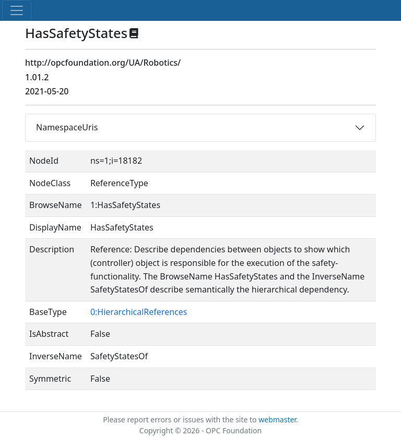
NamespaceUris (67, 127)
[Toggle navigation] (16, 10)
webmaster (277, 419)
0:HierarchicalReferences (138, 312)
